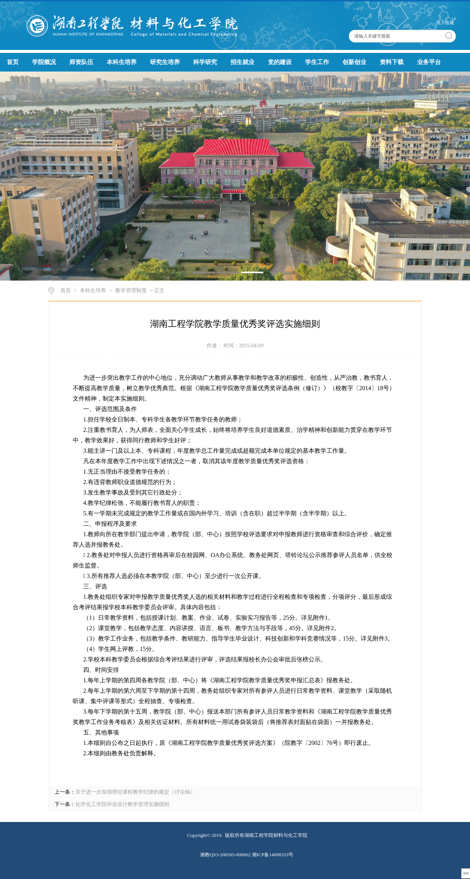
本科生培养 (122, 62)
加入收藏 (445, 22)
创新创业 (354, 62)
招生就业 (242, 62)
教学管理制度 (131, 290)
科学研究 (205, 62)
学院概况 (44, 62)
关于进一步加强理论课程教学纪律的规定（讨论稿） (135, 792)
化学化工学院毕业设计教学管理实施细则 (122, 804)
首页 (13, 62)
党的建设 (280, 62)
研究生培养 (165, 62)
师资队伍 (81, 62)
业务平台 (429, 62)
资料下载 (392, 62)
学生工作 (317, 62)
